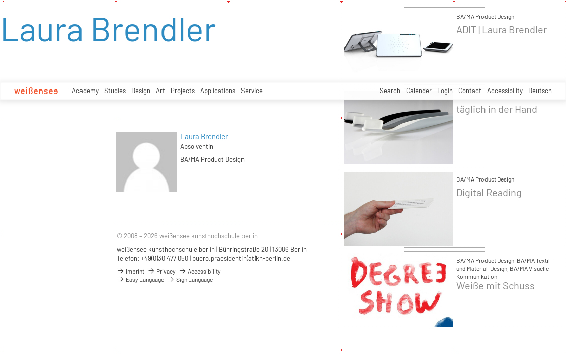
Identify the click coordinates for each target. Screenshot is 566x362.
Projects (183, 90)
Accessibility (505, 90)
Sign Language (190, 279)
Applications (217, 90)
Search (390, 90)
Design (140, 90)
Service (252, 90)
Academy (85, 90)
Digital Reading (489, 192)
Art (160, 90)
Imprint (130, 271)
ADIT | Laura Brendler (501, 29)
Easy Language (140, 279)
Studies (115, 90)
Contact (469, 90)
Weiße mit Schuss (495, 285)
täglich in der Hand (496, 109)
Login (445, 90)
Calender (419, 90)
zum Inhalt (0, 0)
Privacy (161, 271)
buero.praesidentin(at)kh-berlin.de (241, 258)
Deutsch (540, 90)
